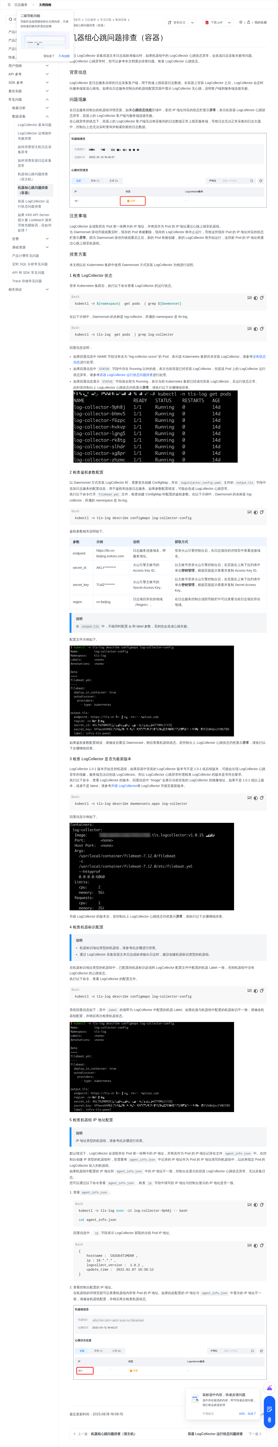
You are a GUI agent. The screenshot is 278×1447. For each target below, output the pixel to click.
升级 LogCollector (124, 786)
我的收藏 (261, 22)
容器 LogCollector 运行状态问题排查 (126, 375)
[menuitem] (29, 125)
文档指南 (45, 5)
